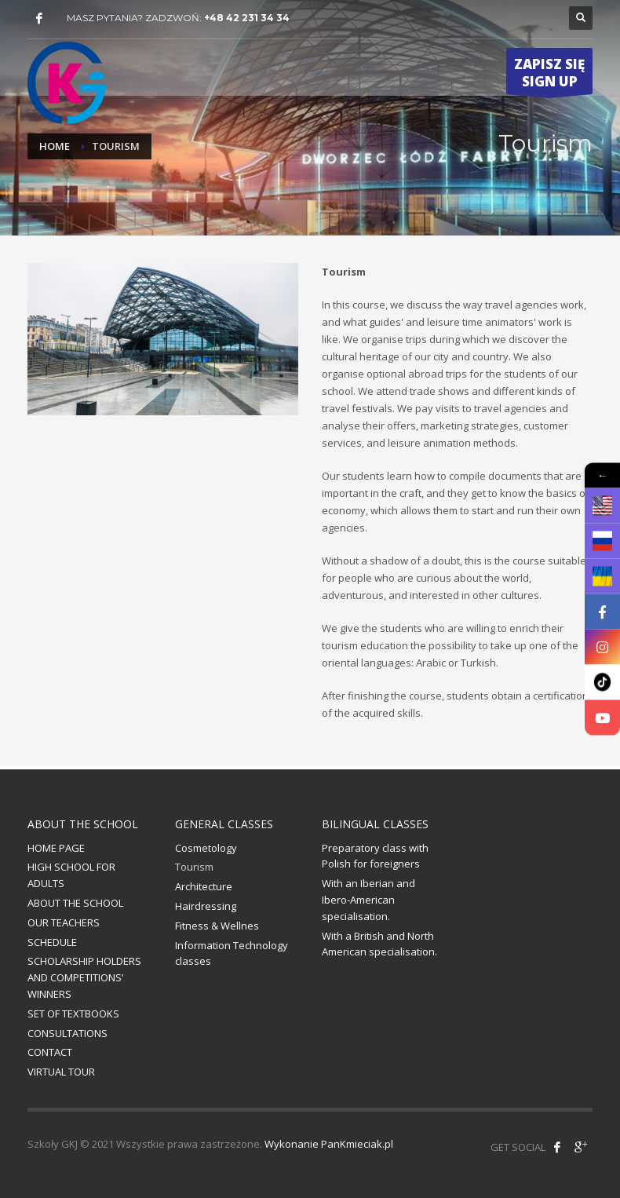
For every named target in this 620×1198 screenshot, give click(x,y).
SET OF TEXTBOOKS (73, 1013)
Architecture (203, 886)
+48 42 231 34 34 (247, 18)
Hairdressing (205, 906)
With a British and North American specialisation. (379, 944)
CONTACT (49, 1052)
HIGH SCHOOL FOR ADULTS (71, 875)
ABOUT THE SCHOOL (75, 903)
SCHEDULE (52, 942)
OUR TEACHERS (63, 922)
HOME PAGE (56, 848)
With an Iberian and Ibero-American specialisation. (368, 899)
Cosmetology (206, 848)
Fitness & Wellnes (217, 926)
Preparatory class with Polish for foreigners (375, 856)
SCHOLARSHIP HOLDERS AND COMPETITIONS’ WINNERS (84, 977)
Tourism (194, 867)
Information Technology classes (231, 953)
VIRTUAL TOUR (61, 1072)
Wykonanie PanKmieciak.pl (328, 1144)
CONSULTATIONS (67, 1033)
